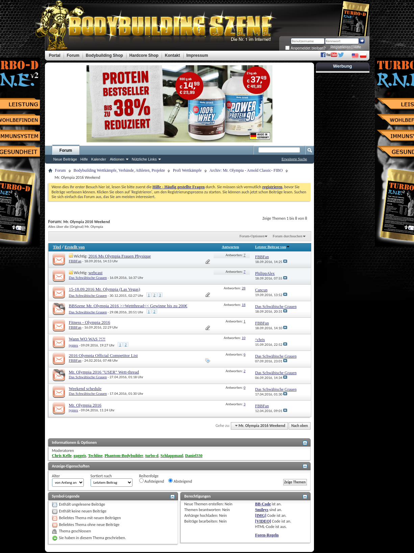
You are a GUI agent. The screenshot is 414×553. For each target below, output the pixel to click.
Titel (57, 247)
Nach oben (299, 426)
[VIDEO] (263, 521)
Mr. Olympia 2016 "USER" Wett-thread (104, 372)
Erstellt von (75, 247)
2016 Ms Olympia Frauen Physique (119, 256)
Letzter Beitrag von (272, 247)
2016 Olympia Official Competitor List (103, 355)
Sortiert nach (101, 476)
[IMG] (260, 515)
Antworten (230, 247)
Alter (56, 476)
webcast (95, 272)
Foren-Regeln (267, 535)
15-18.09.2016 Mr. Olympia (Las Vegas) (104, 289)
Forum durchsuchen (287, 236)
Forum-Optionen (251, 236)
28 (243, 288)
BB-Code (263, 504)
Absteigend (180, 481)
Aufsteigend (151, 481)
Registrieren (340, 47)
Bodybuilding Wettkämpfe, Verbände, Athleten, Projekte (119, 170)
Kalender (98, 159)
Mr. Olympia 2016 (85, 405)
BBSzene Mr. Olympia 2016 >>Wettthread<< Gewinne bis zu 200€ (128, 305)
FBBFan (75, 261)
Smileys (261, 509)
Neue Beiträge (65, 159)
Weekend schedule (85, 388)
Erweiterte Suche (294, 159)
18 (243, 305)
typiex (73, 345)
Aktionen (117, 159)
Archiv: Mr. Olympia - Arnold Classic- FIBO (246, 170)
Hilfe (357, 47)
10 (243, 338)
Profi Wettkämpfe (187, 170)
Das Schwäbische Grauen (88, 277)
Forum (65, 150)
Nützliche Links (144, 159)
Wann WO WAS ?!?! (87, 338)
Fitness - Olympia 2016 (89, 322)
